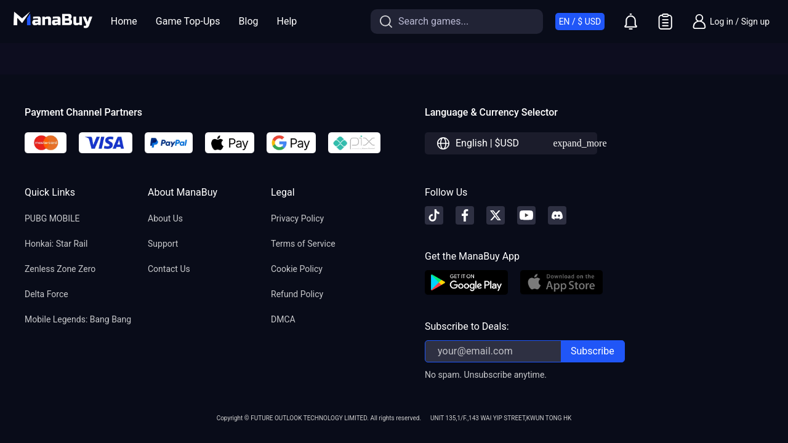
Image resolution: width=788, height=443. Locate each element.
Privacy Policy (297, 218)
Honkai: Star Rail (56, 244)
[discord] (557, 215)
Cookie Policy (297, 269)
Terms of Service (303, 244)
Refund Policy (297, 294)
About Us (165, 218)
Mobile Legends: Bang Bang (78, 319)
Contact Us (169, 269)
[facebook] (465, 215)
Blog (249, 21)
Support (163, 244)
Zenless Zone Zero (60, 269)
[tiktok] (434, 215)
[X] (495, 215)
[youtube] (526, 215)
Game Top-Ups (188, 21)
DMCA (283, 319)
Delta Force (46, 294)
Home (124, 21)
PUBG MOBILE (52, 218)
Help (287, 21)
